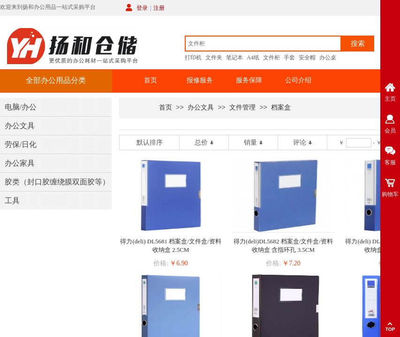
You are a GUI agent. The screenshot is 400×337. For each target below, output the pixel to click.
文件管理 (242, 107)
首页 (150, 80)
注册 (159, 8)
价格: (160, 263)
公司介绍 (298, 80)
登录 (142, 8)
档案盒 (281, 107)
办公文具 (201, 107)
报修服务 (200, 80)
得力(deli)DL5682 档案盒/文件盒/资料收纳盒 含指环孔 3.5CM (283, 245)
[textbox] (263, 43)
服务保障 (249, 80)
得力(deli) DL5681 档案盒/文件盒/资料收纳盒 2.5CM (170, 245)
